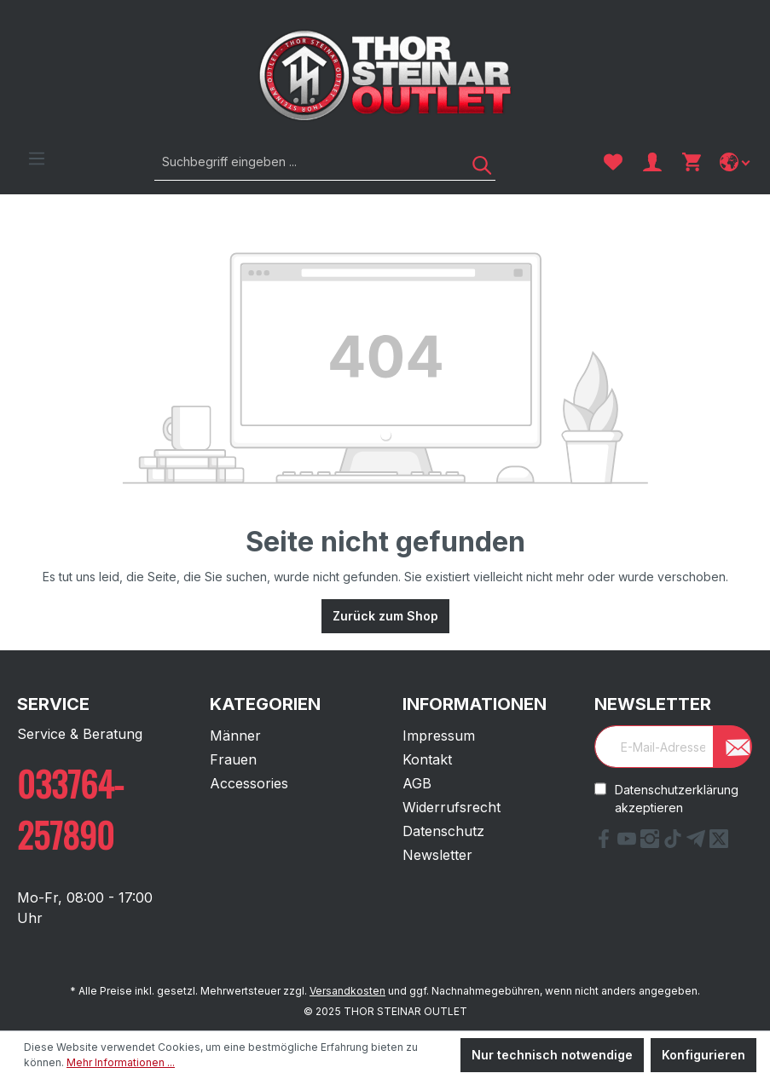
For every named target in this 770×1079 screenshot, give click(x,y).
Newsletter (437, 854)
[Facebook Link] (605, 842)
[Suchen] (475, 161)
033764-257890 (70, 809)
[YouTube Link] (628, 842)
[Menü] (36, 158)
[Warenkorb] (691, 162)
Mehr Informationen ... (121, 1062)
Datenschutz (443, 831)
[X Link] (718, 842)
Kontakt (427, 759)
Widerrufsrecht (451, 807)
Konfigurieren (703, 1054)
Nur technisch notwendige (552, 1054)
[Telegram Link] (697, 842)
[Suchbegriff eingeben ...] (305, 161)
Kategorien (265, 704)
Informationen (474, 704)
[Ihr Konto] (652, 162)
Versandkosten (347, 990)
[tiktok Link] (674, 842)
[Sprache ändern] (736, 162)
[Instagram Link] (651, 842)
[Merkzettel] (613, 162)
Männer (235, 735)
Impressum (438, 735)
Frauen (233, 759)
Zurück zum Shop (385, 616)
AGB (416, 783)
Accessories (249, 783)
